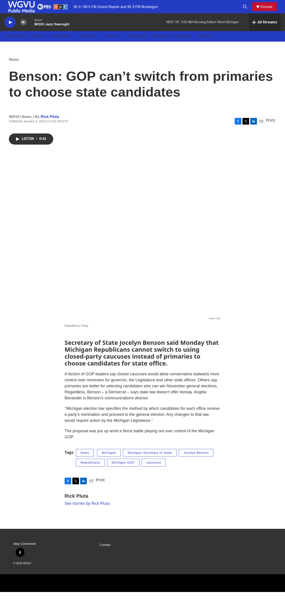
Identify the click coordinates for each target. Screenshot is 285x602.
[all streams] (265, 32)
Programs (60, 46)
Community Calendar (171, 46)
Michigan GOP (123, 472)
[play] (10, 32)
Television (14, 46)
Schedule (137, 46)
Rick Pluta (50, 127)
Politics (37, 46)
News (14, 69)
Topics (112, 46)
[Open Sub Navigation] (73, 46)
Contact (205, 46)
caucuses (153, 472)
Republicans (90, 472)
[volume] (23, 32)
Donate (269, 11)
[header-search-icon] (247, 12)
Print (270, 130)
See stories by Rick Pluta (87, 513)
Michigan (109, 463)
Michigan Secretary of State (150, 463)
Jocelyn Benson (196, 463)
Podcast (87, 46)
